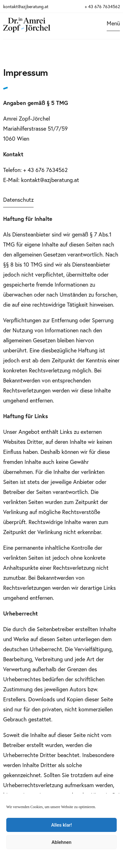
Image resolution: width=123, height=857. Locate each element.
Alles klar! (61, 825)
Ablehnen (61, 842)
